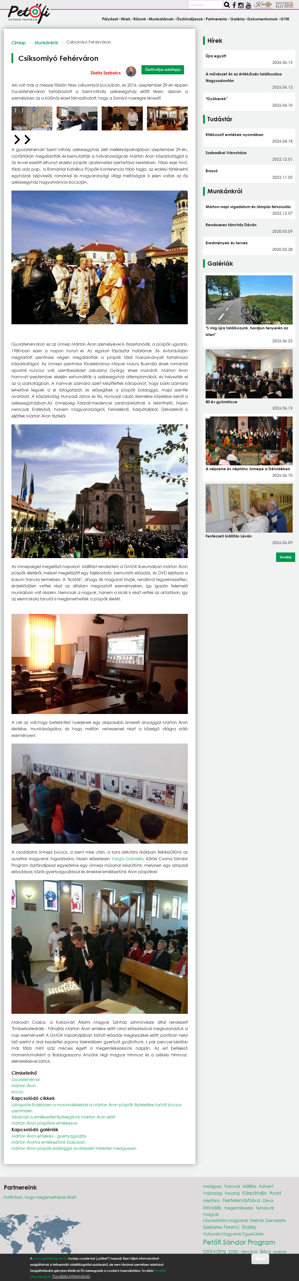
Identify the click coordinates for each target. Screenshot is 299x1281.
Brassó (212, 170)
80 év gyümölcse (221, 401)
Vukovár (232, 1186)
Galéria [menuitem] (237, 19)
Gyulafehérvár (25, 1079)
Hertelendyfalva (241, 1200)
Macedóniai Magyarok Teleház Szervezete (244, 1220)
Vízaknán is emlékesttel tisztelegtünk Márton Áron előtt (63, 1117)
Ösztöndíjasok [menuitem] (189, 19)
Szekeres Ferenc (221, 1227)
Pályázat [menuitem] (110, 19)
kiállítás (249, 1186)
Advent (266, 1186)
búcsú (17, 1091)
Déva (268, 1200)
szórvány (214, 1251)
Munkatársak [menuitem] (161, 19)
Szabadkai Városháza (226, 152)
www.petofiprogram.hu (50, 1258)
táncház (249, 1251)
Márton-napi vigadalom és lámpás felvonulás (248, 206)
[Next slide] (27, 139)
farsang (232, 1193)
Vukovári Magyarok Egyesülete (233, 1233)
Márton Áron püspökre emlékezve (44, 1123)
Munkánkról (46, 42)
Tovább (286, 557)
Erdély (249, 1227)
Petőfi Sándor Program (239, 1242)
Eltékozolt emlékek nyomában (234, 134)
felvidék (212, 1207)
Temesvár (265, 1207)
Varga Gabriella (127, 858)
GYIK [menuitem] (284, 19)
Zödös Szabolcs (106, 72)
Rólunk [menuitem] (139, 19)
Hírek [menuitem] (126, 19)
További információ (71, 1276)
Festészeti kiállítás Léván (229, 536)
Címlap (18, 42)
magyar (211, 1214)
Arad (275, 1193)
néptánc (211, 1200)
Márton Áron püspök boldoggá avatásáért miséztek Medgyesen (73, 1148)
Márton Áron (23, 1085)
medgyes (212, 1186)
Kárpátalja (254, 1193)
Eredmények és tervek (227, 242)
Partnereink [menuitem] (216, 19)
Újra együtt (216, 55)
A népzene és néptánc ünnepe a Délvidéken (248, 468)
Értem (260, 1258)
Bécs (265, 1251)
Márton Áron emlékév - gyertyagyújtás (48, 1136)
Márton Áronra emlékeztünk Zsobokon (48, 1142)
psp (234, 1251)
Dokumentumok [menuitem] (262, 19)
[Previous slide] (16, 139)
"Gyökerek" (216, 98)
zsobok (280, 1251)
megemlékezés (238, 1207)
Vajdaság (212, 1193)
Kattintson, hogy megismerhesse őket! (40, 1197)
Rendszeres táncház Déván (231, 224)
